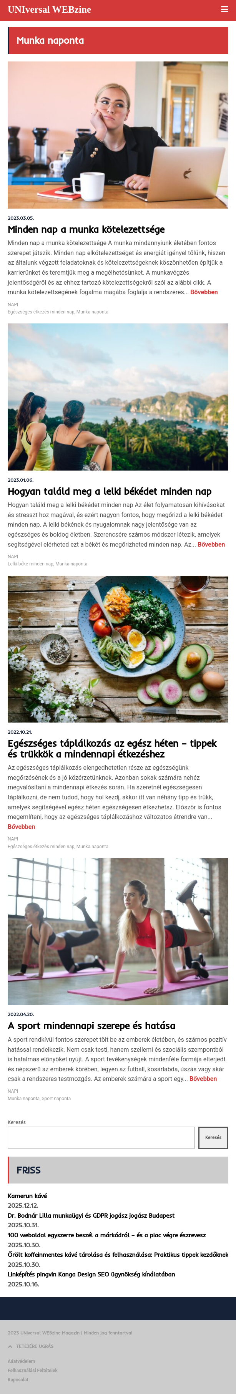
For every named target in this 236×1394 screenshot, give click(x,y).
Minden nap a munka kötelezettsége (86, 229)
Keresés (17, 1122)
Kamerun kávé (27, 1196)
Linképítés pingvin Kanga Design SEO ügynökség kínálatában (91, 1274)
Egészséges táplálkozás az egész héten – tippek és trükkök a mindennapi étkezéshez (112, 748)
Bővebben (203, 292)
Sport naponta (56, 1098)
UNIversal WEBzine (49, 9)
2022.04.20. (21, 1014)
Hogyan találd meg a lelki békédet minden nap (109, 491)
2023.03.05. (21, 218)
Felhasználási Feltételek (33, 1370)
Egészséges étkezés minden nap (41, 312)
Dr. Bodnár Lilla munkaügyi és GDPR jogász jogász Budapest (91, 1215)
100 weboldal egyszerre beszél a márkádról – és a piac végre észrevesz (107, 1235)
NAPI (13, 304)
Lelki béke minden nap (30, 564)
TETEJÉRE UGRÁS (30, 1346)
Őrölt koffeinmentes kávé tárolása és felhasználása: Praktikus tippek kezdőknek (118, 1254)
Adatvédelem (21, 1361)
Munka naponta (92, 312)
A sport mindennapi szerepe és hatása (91, 1025)
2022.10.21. (20, 732)
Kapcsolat (18, 1379)
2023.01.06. (20, 480)
